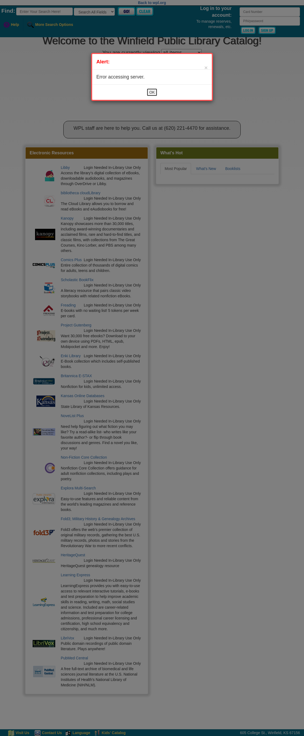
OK (152, 92)
